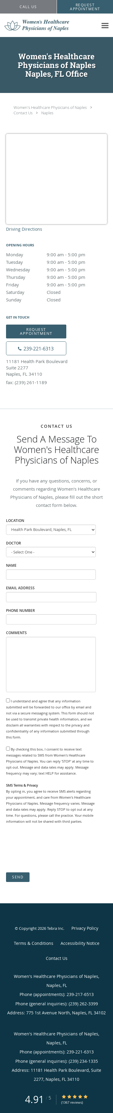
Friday (56, 285)
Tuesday (56, 262)
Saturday (56, 292)
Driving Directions (24, 229)
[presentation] (52, 848)
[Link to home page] (49, 25)
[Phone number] (36, 348)
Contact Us (23, 113)
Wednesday (56, 270)
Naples (47, 113)
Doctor (13, 543)
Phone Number (20, 610)
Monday (56, 254)
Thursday (56, 277)
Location (15, 520)
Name (11, 565)
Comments (16, 632)
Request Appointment (36, 331)
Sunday (56, 300)
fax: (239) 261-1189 (26, 382)
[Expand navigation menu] (105, 25)
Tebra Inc (55, 928)
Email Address (20, 587)
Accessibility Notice (80, 943)
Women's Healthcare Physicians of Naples (50, 107)
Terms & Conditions (33, 943)
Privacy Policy (84, 928)
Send (18, 877)
